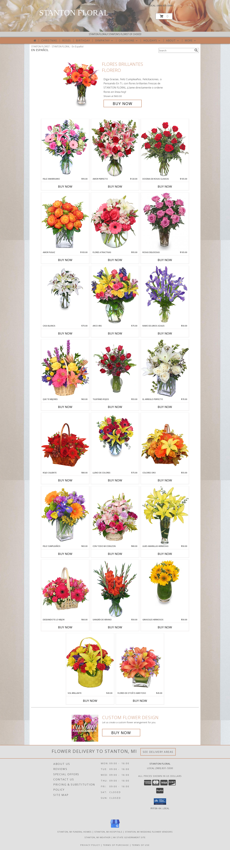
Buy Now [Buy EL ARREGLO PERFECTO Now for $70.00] (165, 407)
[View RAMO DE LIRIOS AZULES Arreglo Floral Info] (165, 295)
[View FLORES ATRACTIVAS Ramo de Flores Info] (115, 222)
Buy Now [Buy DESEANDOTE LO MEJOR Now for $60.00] (65, 627)
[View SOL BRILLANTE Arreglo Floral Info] (90, 662)
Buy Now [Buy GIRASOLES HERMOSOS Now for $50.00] (165, 627)
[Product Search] (176, 50)
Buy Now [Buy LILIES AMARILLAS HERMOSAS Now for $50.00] (165, 554)
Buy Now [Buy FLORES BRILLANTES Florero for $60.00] (122, 103)
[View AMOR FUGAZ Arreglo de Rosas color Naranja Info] (65, 222)
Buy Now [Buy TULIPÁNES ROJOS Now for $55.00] (115, 407)
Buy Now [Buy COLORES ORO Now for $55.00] (165, 480)
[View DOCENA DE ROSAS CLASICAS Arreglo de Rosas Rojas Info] (165, 148)
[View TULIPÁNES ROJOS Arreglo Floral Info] (115, 368)
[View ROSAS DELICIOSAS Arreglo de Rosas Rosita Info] (165, 222)
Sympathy (104, 40)
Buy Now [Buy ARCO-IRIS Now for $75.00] (115, 333)
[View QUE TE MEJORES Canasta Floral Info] (65, 368)
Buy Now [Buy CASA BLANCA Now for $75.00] (65, 333)
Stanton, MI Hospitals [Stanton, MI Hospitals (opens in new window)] (108, 831)
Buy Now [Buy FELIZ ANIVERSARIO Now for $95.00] (65, 186)
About (173, 40)
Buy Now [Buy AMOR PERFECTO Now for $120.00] (115, 186)
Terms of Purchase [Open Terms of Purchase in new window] (116, 845)
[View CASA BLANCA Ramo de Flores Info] (65, 289)
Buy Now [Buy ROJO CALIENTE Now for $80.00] (65, 480)
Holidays (152, 40)
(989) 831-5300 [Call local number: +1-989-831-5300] (164, 5)
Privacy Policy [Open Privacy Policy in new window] (90, 845)
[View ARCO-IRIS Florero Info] (115, 295)
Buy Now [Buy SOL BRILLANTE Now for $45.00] (90, 701)
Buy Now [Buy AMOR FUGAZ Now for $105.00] (65, 260)
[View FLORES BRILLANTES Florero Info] (81, 83)
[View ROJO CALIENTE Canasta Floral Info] (65, 442)
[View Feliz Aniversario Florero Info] (65, 148)
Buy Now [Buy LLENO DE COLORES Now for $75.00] (115, 480)
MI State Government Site (129, 837)
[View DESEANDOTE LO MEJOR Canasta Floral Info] (65, 589)
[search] (196, 50)
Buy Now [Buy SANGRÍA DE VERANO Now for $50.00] (115, 627)
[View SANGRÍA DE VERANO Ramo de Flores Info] (115, 589)
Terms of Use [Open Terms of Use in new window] (141, 845)
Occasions (128, 40)
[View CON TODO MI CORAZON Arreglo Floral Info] (115, 515)
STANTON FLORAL (74, 12)
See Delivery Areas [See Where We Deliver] (158, 752)
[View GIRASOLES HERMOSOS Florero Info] (165, 583)
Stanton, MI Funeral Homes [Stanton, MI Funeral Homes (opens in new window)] (74, 831)
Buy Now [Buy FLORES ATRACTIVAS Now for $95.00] (115, 260)
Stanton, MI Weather (97, 837)
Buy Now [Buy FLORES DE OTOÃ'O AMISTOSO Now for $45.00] (140, 701)
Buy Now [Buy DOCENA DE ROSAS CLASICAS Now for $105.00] (165, 186)
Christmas (49, 40)
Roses (66, 40)
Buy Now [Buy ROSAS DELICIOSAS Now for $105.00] (165, 260)
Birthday (83, 40)
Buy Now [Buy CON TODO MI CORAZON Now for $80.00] (115, 554)
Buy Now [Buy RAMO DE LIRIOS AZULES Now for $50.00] (165, 333)
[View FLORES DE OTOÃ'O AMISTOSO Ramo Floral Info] (140, 662)
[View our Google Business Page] (115, 827)
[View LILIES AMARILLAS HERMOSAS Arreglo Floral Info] (165, 515)
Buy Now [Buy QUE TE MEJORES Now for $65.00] (65, 407)
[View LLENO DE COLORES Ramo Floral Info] (115, 436)
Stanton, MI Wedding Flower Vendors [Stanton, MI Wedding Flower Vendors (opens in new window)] (149, 831)
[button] (164, 16)
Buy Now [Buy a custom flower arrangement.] (121, 732)
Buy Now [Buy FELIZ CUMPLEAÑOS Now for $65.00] (65, 554)
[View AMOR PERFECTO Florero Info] (115, 148)
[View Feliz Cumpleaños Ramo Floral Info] (65, 515)
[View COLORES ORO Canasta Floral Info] (165, 442)
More (190, 40)
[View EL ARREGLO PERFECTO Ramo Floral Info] (165, 368)
